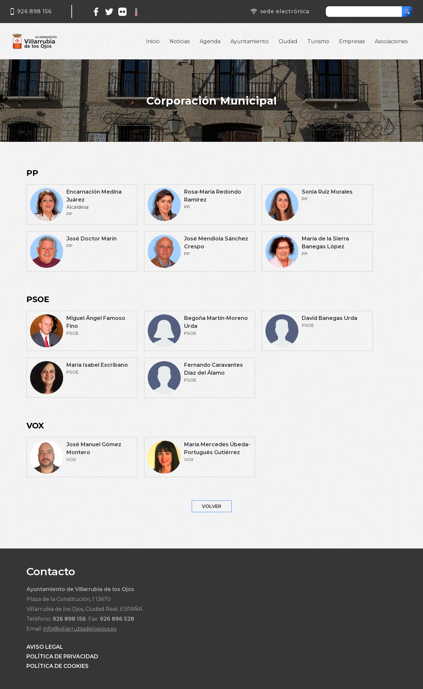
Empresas (352, 41)
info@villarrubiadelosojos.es (79, 629)
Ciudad (288, 41)
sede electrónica (284, 11)
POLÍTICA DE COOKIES (57, 666)
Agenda (210, 41)
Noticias (180, 41)
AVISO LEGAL (44, 647)
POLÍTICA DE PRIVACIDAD (62, 656)
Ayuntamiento (249, 41)
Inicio (153, 41)
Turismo (318, 41)
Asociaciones (391, 41)
